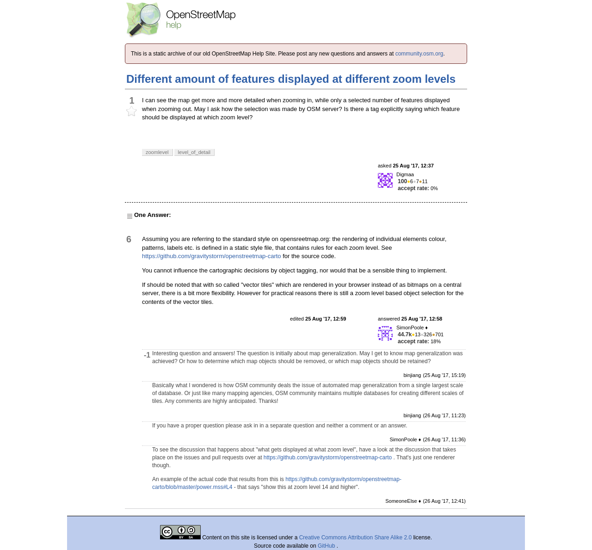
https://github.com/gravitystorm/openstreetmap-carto (211, 256)
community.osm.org (419, 53)
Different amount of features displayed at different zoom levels (291, 79)
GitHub (327, 546)
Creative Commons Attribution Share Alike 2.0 (355, 537)
